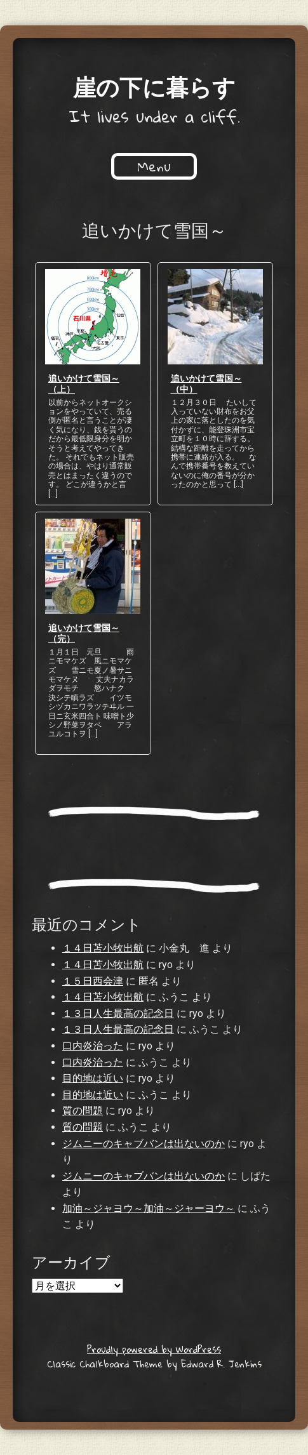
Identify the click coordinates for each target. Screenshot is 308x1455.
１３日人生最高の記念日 (118, 1013)
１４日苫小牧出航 (103, 948)
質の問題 (82, 1111)
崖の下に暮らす (154, 86)
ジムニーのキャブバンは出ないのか (143, 1144)
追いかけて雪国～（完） (83, 632)
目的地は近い (92, 1078)
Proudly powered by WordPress (154, 1349)
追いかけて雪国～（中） (206, 383)
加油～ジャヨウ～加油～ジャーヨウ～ (148, 1208)
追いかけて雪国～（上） (83, 383)
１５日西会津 (92, 981)
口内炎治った (92, 1046)
